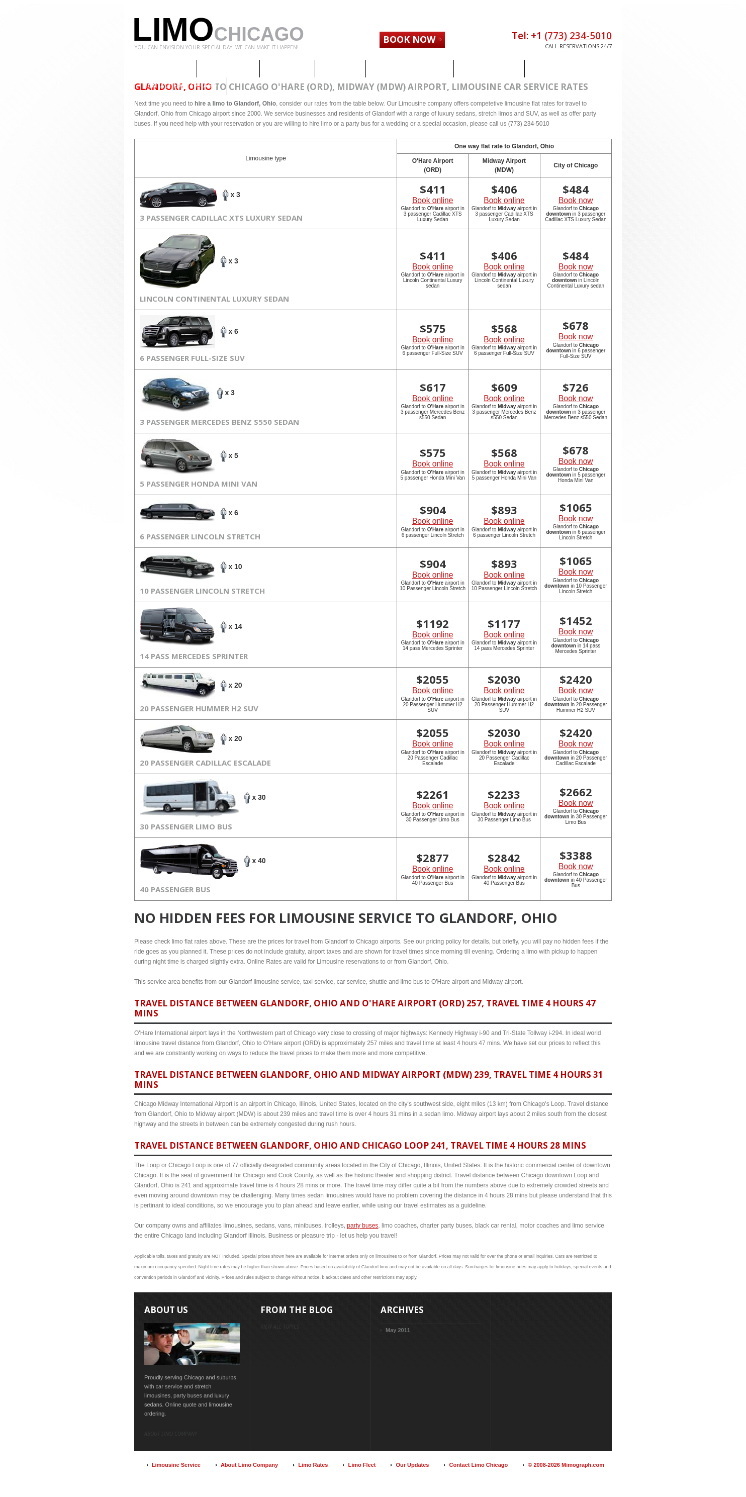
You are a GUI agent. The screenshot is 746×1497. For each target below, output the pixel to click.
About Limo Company (249, 1465)
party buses (362, 1225)
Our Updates (412, 1465)
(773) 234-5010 (578, 35)
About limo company (170, 1433)
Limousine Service (176, 1465)
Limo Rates (313, 1465)
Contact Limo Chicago (478, 1465)
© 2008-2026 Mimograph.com (566, 1465)
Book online (432, 200)
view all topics (279, 1326)
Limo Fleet (362, 1465)
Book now (575, 200)
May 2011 (398, 1330)
